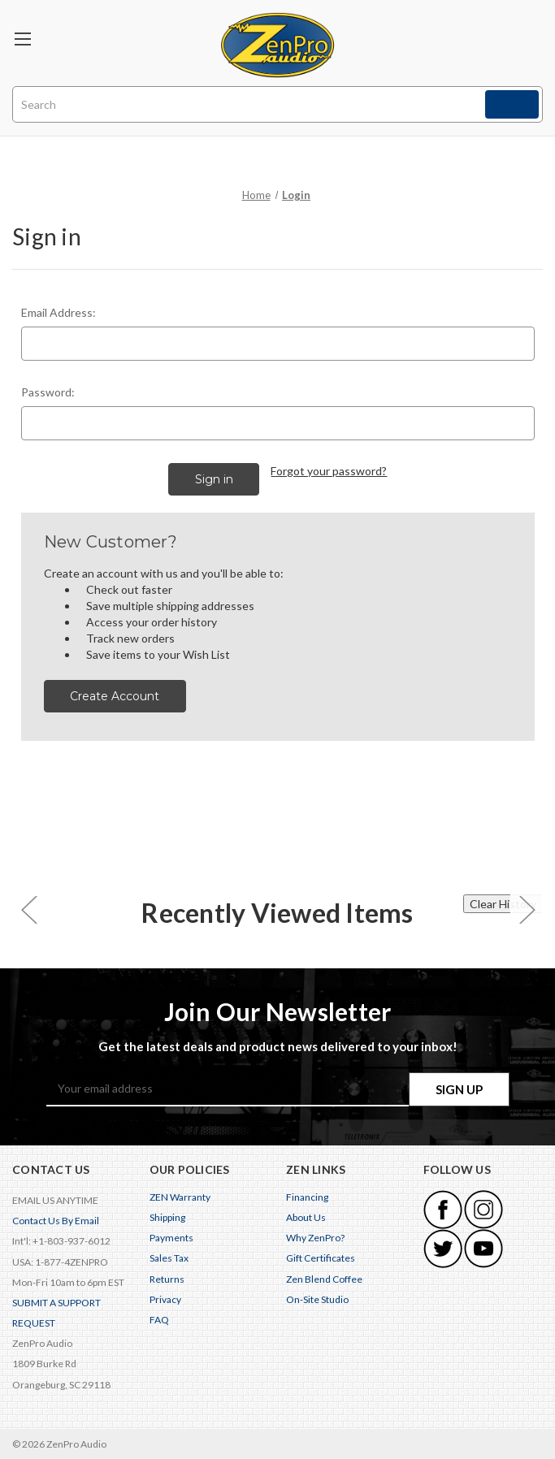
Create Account (114, 696)
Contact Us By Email (55, 1220)
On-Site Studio (317, 1299)
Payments (171, 1238)
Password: (48, 392)
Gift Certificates (320, 1258)
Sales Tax (169, 1258)
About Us (306, 1217)
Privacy (165, 1299)
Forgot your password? (329, 471)
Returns (167, 1279)
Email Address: (58, 312)
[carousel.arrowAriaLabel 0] (28, 908)
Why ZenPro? (315, 1238)
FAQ (159, 1320)
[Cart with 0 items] (526, 37)
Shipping (167, 1217)
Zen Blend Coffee (324, 1279)
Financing (307, 1197)
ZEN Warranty (180, 1197)
